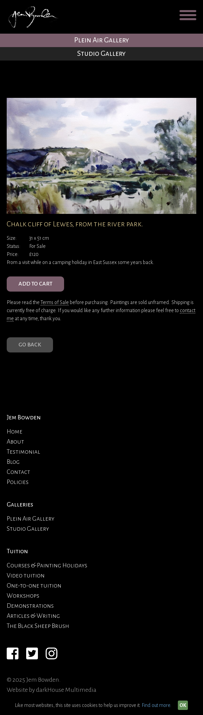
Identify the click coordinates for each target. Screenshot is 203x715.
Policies (18, 482)
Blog (13, 461)
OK (183, 705)
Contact (18, 471)
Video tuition (26, 575)
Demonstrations (30, 605)
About (15, 441)
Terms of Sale (55, 302)
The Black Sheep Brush (38, 626)
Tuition (17, 551)
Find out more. (156, 705)
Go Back (29, 345)
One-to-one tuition (34, 585)
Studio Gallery (101, 54)
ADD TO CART (35, 284)
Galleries (20, 504)
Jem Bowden (24, 417)
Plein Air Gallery (101, 40)
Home (14, 431)
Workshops (23, 595)
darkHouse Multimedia (66, 689)
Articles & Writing (33, 615)
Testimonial (23, 451)
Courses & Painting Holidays (47, 565)
